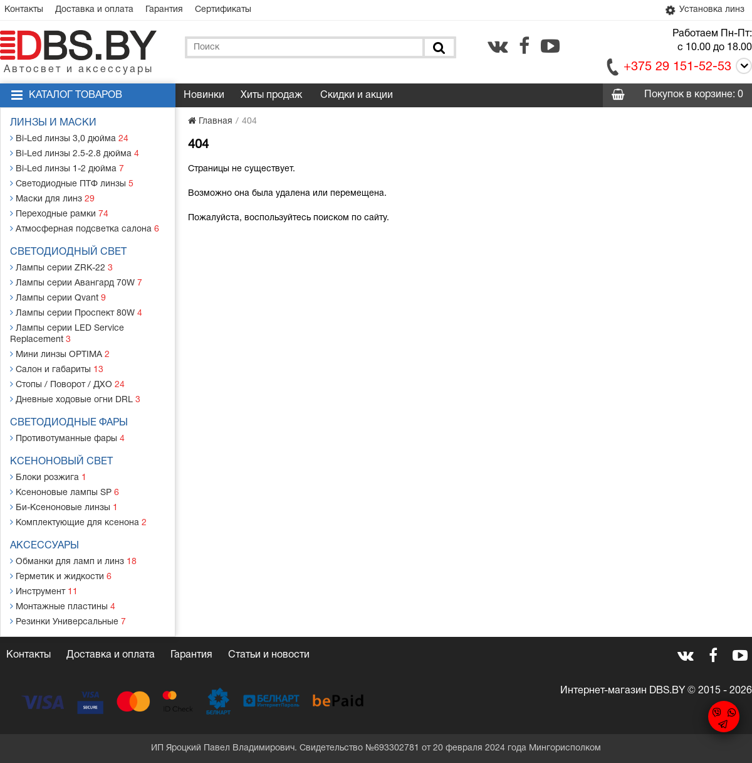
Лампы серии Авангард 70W (76, 282)
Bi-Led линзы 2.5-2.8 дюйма (74, 153)
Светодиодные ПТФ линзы (71, 183)
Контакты (23, 10)
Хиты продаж (271, 95)
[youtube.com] (550, 45)
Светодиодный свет (68, 252)
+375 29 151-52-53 (677, 67)
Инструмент (44, 591)
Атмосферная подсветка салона (84, 228)
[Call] (741, 68)
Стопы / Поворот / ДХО (67, 384)
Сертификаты (223, 10)
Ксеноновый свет (61, 461)
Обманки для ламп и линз (73, 561)
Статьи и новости (269, 655)
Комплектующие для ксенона (78, 522)
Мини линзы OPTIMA (60, 354)
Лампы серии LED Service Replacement (67, 333)
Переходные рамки (59, 213)
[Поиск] (438, 47)
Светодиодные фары (69, 423)
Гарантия (164, 10)
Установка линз (703, 10)
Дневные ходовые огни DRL (75, 399)
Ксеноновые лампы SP (64, 492)
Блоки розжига (48, 477)
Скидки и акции (356, 95)
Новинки (204, 95)
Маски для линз (52, 198)
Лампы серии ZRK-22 (61, 267)
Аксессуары (44, 546)
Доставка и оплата (94, 10)
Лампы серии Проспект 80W (76, 312)
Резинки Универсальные (68, 621)
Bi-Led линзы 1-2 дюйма (67, 168)
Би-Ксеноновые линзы (64, 507)
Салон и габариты (56, 369)
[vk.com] (498, 45)
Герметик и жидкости (61, 576)
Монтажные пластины (62, 606)
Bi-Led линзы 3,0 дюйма (69, 138)
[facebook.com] (524, 45)
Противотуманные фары (67, 438)
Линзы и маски (53, 123)
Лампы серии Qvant (58, 297)
